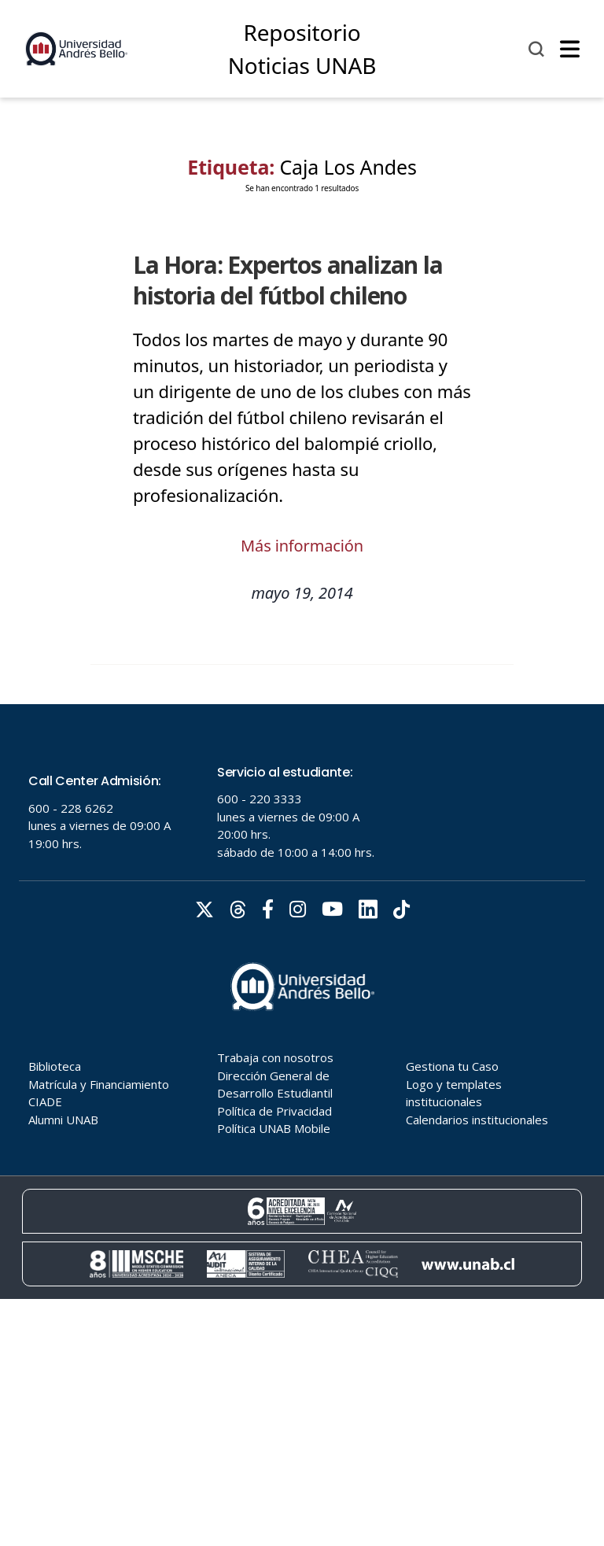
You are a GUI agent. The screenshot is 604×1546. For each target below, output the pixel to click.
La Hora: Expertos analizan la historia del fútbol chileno (288, 280)
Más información (302, 545)
